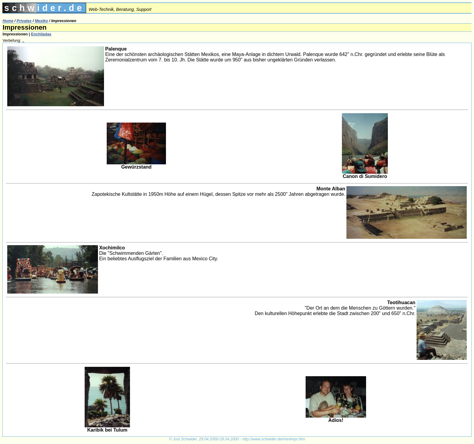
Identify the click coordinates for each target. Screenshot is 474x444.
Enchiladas (41, 34)
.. (23, 40)
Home (7, 20)
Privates (24, 20)
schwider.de (44, 8)
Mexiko (41, 20)
